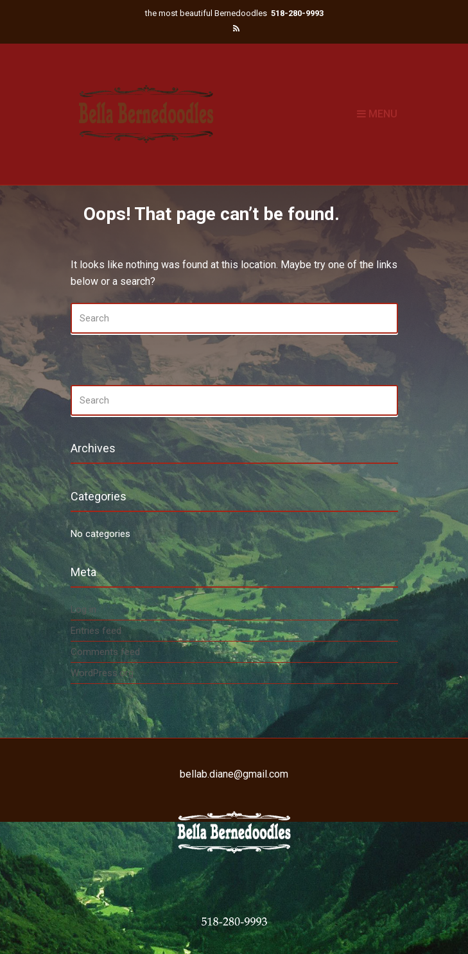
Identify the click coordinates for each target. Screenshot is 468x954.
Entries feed (96, 630)
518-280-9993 (297, 13)
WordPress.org (102, 673)
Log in (83, 609)
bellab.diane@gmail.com (234, 774)
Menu (377, 114)
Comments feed (105, 652)
